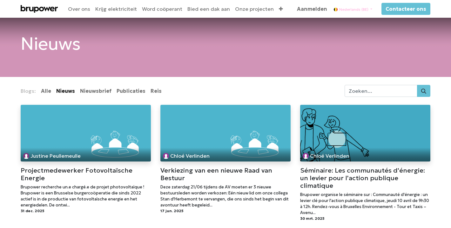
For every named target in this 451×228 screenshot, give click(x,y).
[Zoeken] (423, 91)
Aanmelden (312, 9)
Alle (46, 91)
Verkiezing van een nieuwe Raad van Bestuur (216, 174)
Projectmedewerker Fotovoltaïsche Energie (76, 174)
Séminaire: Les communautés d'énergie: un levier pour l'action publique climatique (362, 178)
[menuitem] (79, 9)
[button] (281, 9)
